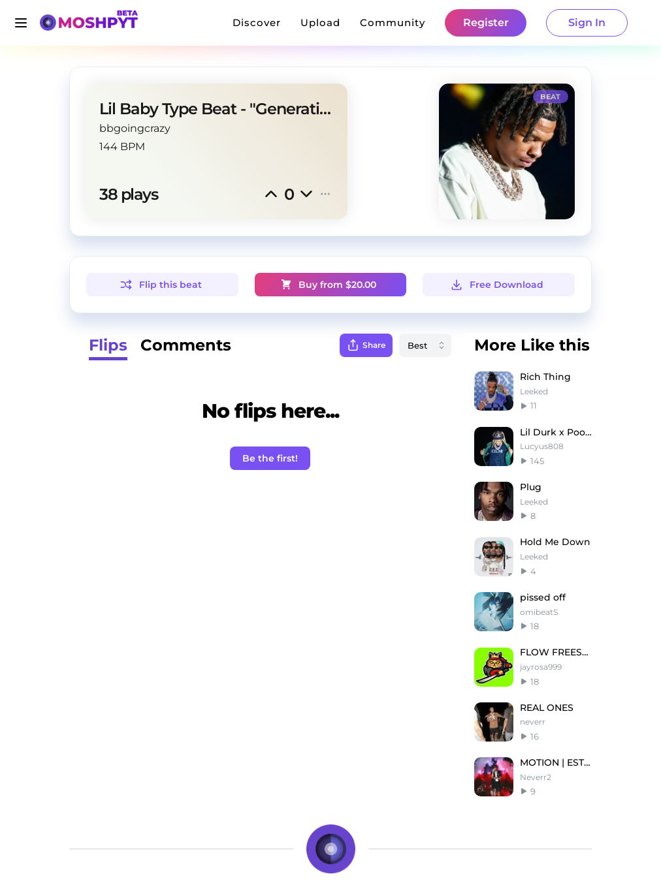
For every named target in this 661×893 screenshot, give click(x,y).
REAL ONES (546, 707)
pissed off (543, 597)
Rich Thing (545, 377)
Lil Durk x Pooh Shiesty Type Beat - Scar (556, 432)
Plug (530, 487)
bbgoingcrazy (134, 128)
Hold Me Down (555, 542)
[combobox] (425, 345)
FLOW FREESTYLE (556, 652)
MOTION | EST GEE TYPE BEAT (556, 762)
